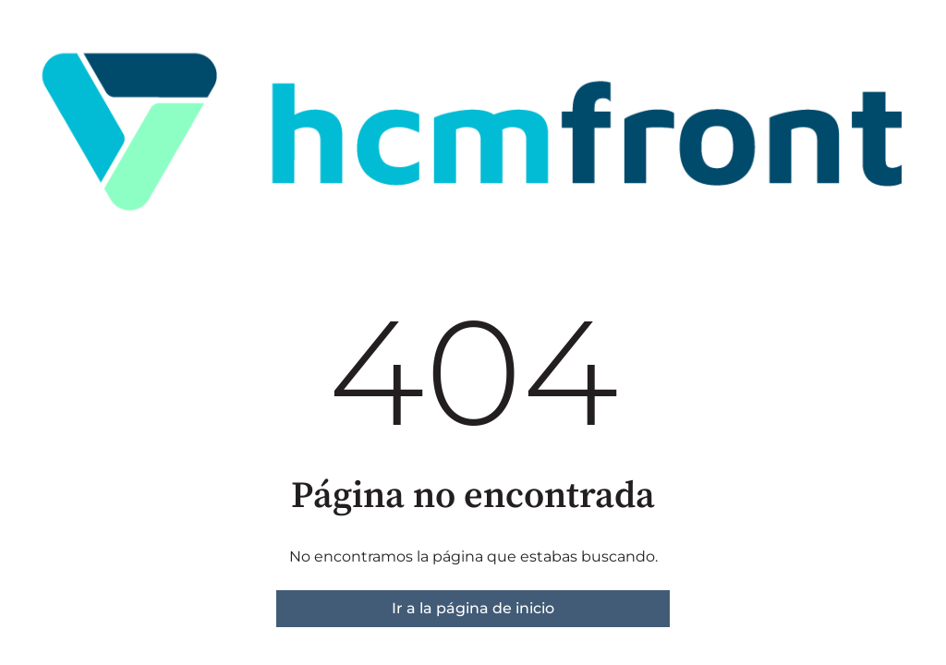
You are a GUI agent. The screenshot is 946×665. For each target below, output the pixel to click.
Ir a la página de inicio (473, 608)
